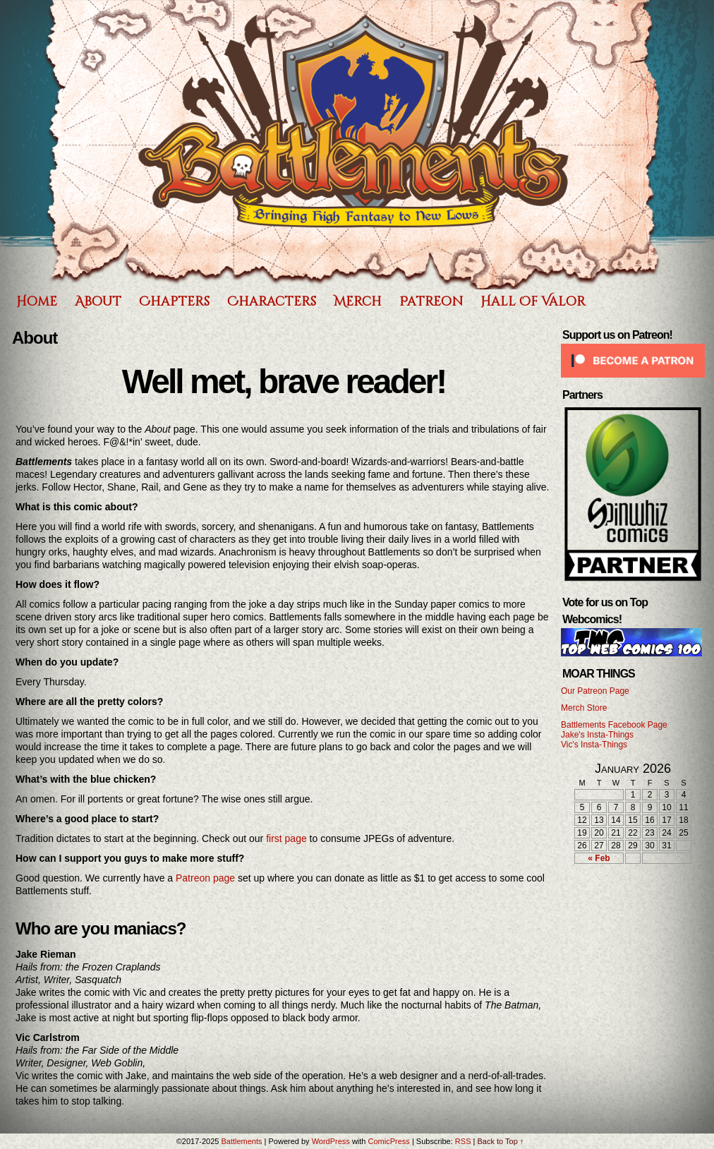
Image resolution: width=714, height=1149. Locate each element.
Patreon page (205, 878)
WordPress (331, 1141)
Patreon (431, 302)
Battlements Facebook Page (614, 725)
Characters (271, 302)
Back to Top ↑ (500, 1141)
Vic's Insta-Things (594, 745)
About (98, 302)
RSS (463, 1141)
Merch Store (584, 708)
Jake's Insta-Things (597, 735)
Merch (358, 302)
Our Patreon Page (595, 691)
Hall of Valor (533, 302)
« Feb (599, 858)
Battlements (241, 1141)
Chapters (174, 302)
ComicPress (389, 1141)
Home (36, 302)
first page (286, 838)
